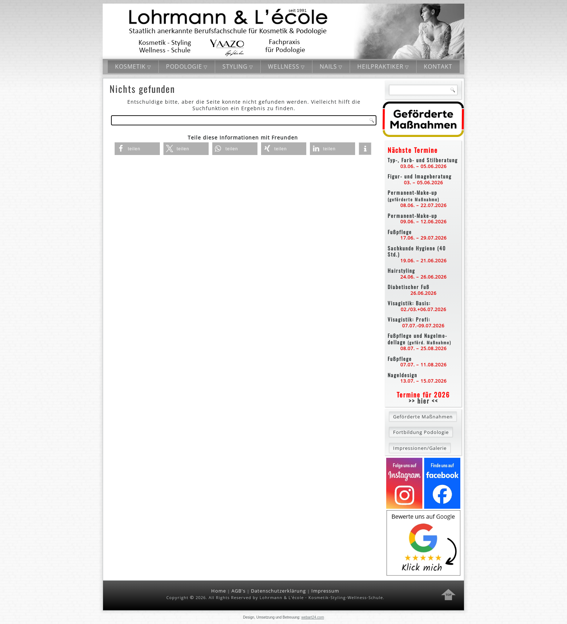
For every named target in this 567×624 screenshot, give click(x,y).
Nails (328, 66)
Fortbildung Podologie (421, 432)
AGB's (238, 591)
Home (218, 591)
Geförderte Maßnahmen (423, 416)
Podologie (184, 66)
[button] (137, 148)
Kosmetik (130, 66)
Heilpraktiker (380, 66)
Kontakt (438, 66)
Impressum (325, 591)
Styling (235, 66)
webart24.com (312, 617)
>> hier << (423, 400)
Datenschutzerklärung (278, 591)
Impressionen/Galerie (420, 448)
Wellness (283, 66)
